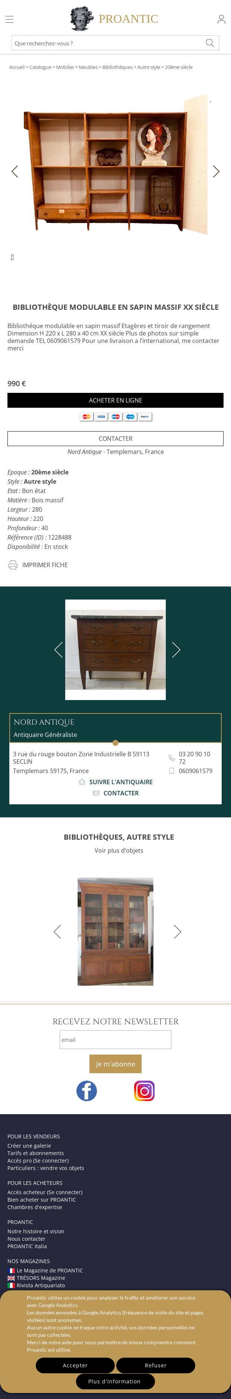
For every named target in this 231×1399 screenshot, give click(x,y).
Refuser (156, 1365)
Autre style (148, 67)
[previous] (60, 649)
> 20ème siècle (177, 67)
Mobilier (65, 67)
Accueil (17, 67)
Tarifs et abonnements (35, 1153)
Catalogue (40, 67)
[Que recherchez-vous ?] (210, 43)
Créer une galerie (29, 1145)
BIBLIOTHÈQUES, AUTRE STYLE (119, 837)
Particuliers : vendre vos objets (45, 1167)
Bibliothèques (117, 67)
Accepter (75, 1365)
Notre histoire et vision (35, 1231)
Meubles (88, 67)
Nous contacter (26, 1238)
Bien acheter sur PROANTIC (41, 1199)
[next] (174, 649)
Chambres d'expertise (34, 1207)
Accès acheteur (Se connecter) (44, 1192)
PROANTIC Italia (27, 1246)
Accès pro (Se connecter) (38, 1160)
